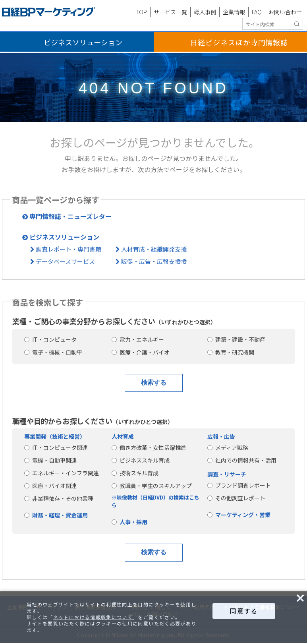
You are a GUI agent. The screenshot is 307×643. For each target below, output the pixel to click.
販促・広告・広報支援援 (151, 261)
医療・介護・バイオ (141, 352)
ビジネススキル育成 (141, 460)
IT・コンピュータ (50, 339)
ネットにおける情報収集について (93, 617)
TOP (141, 12)
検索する (153, 382)
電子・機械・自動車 (53, 352)
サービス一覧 (170, 12)
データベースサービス (62, 261)
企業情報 (234, 12)
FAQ (257, 12)
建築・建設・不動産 (236, 339)
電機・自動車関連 (50, 460)
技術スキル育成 (135, 473)
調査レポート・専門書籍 (65, 249)
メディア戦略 (227, 447)
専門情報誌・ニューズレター (67, 216)
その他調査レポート (236, 498)
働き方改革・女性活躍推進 (149, 447)
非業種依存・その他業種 (58, 498)
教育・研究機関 (230, 352)
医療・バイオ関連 (50, 486)
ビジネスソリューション (83, 42)
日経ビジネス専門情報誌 (239, 42)
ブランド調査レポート (239, 485)
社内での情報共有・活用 (241, 460)
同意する (243, 611)
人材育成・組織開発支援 (151, 249)
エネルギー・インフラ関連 (61, 473)
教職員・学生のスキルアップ (152, 486)
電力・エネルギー (138, 339)
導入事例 (205, 12)
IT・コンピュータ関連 (56, 447)
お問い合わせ (285, 12)
